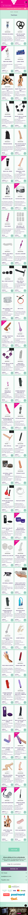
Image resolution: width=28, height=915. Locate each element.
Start (11, 12)
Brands (16, 12)
